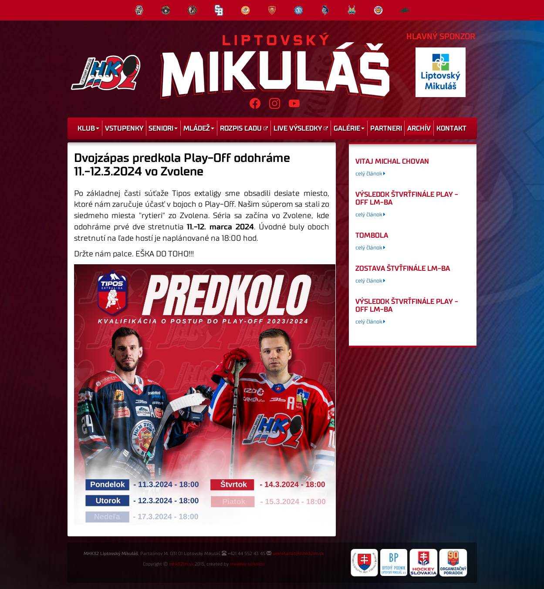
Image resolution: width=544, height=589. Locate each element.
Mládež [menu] (198, 128)
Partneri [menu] (386, 128)
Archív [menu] (419, 128)
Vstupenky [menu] (124, 128)
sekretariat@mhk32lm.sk (298, 554)
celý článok (370, 174)
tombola (371, 235)
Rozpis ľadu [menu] (244, 128)
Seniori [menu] (163, 128)
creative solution (247, 564)
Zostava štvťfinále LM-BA (402, 268)
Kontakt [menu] (451, 128)
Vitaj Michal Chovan (392, 161)
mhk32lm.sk (181, 564)
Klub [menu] (88, 128)
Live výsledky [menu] (301, 128)
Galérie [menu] (349, 128)
